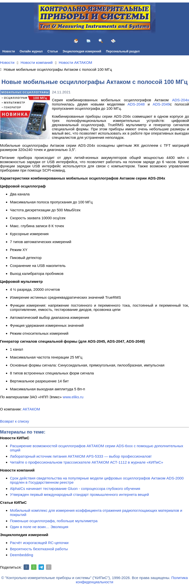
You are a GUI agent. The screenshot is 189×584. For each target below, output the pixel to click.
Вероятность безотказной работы (39, 549)
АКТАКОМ (31, 409)
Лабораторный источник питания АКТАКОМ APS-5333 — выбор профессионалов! (80, 456)
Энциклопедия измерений (82, 51)
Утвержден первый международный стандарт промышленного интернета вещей (79, 494)
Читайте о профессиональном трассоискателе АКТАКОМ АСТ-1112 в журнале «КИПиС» (86, 462)
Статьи (52, 51)
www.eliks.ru (73, 397)
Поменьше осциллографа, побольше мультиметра (54, 521)
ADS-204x (180, 100)
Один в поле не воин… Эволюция (39, 527)
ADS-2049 (161, 104)
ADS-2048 (136, 104)
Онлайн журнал (31, 51)
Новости (8, 51)
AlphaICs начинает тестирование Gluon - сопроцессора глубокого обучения (75, 488)
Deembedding (21, 555)
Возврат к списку (14, 421)
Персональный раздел (123, 51)
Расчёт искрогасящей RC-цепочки (39, 543)
